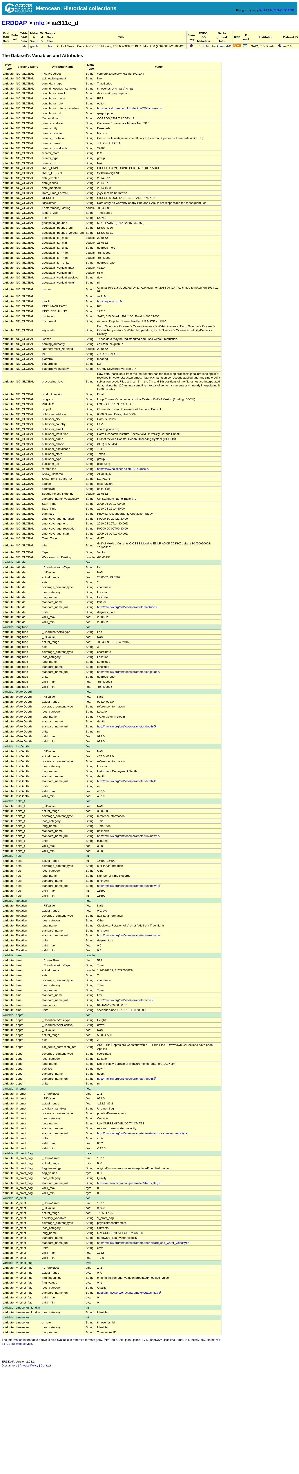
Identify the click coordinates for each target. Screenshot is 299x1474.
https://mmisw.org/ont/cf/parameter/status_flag (129, 1183)
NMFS (272, 10)
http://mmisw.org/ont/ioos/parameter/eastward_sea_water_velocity (142, 1133)
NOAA (263, 10)
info (39, 23)
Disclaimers (9, 1365)
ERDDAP (14, 23)
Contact (46, 1365)
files (49, 46)
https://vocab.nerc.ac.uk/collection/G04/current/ (130, 108)
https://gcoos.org (110, 301)
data (23, 46)
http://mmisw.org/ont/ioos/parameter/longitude (129, 671)
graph (34, 46)
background (221, 46)
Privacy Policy (29, 1365)
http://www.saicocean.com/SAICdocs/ (123, 468)
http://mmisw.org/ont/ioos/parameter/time (126, 1000)
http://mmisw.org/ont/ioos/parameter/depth (126, 726)
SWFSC (282, 10)
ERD (291, 10)
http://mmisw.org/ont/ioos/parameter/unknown (129, 836)
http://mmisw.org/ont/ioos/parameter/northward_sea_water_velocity (143, 1242)
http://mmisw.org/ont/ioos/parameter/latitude (128, 607)
